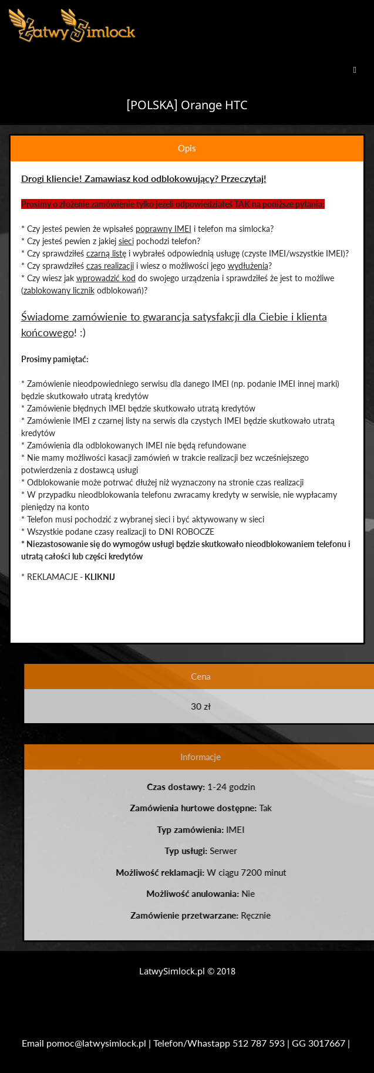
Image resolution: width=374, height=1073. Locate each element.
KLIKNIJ (99, 577)
